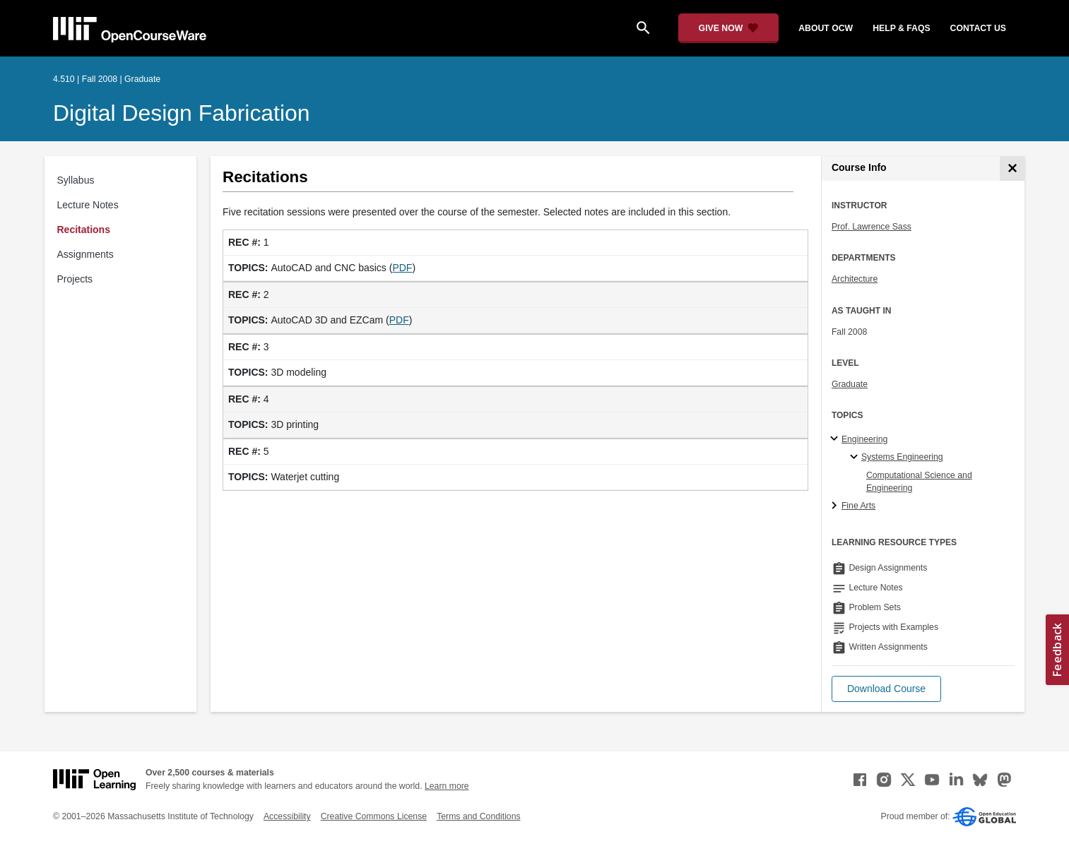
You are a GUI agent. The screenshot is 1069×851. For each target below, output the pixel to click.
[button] (886, 689)
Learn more (447, 786)
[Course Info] (1012, 168)
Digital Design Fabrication (181, 113)
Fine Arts (858, 506)
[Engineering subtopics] (836, 439)
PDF (402, 267)
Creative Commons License (374, 816)
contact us (978, 28)
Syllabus (76, 180)
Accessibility (287, 816)
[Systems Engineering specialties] (856, 457)
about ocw (825, 28)
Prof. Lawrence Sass (871, 227)
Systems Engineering (902, 457)
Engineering (864, 439)
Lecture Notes (88, 204)
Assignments (85, 254)
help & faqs (901, 28)
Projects (75, 279)
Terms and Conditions (478, 816)
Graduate (850, 384)
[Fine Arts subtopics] (836, 506)
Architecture (855, 279)
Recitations (83, 229)
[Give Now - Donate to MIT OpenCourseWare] (728, 28)
